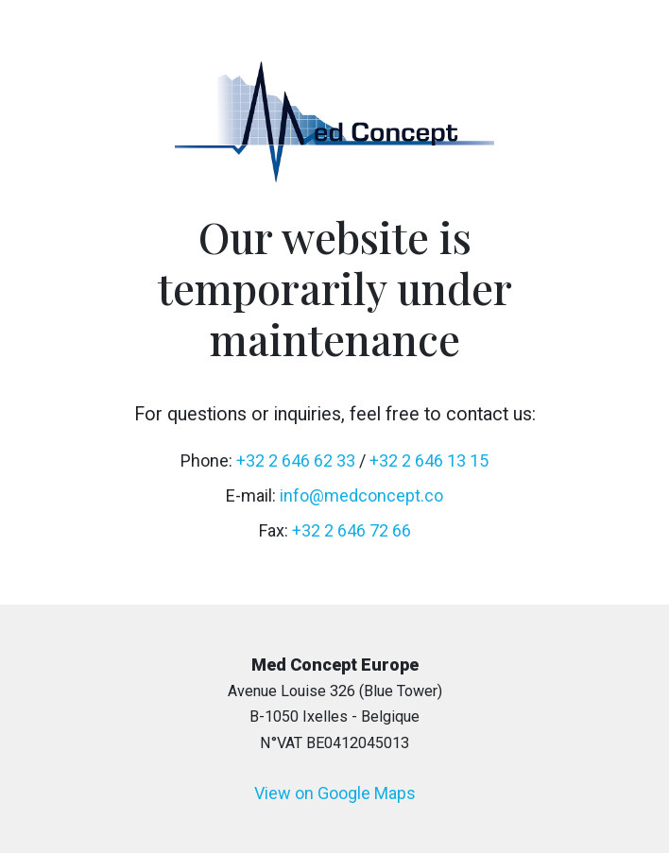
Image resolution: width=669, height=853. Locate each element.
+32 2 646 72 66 (351, 530)
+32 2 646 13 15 (429, 460)
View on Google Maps (335, 793)
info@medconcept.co (361, 495)
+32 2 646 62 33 (295, 460)
